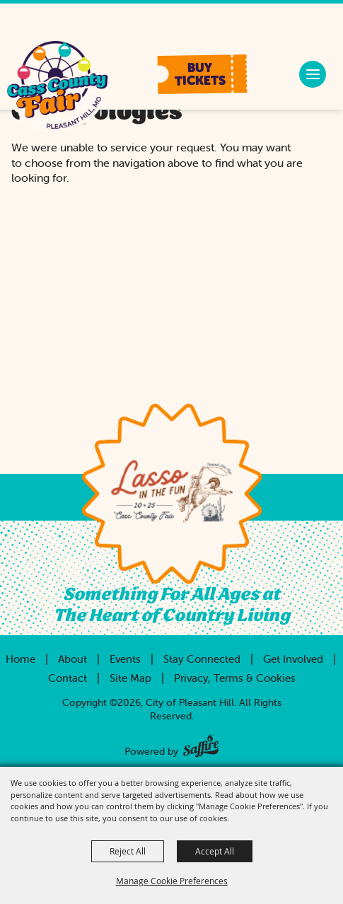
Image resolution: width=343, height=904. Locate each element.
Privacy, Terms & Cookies (235, 678)
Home (20, 659)
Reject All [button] (128, 851)
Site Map (130, 678)
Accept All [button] (214, 851)
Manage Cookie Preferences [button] (172, 880)
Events (125, 659)
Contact (67, 678)
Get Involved (293, 659)
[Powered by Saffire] (201, 743)
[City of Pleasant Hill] (57, 86)
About (72, 659)
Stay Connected (201, 659)
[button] (203, 74)
